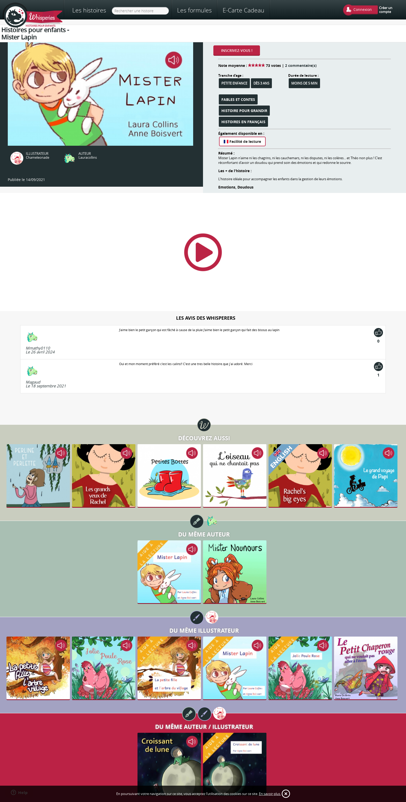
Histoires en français (243, 121)
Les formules (194, 10)
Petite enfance (234, 83)
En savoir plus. (270, 793)
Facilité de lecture (242, 141)
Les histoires (89, 10)
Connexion (362, 9)
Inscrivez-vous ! (236, 50)
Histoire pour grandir (244, 110)
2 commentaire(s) (301, 65)
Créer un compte (385, 9)
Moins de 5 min (304, 83)
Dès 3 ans (261, 83)
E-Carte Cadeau (243, 10)
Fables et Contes (238, 99)
